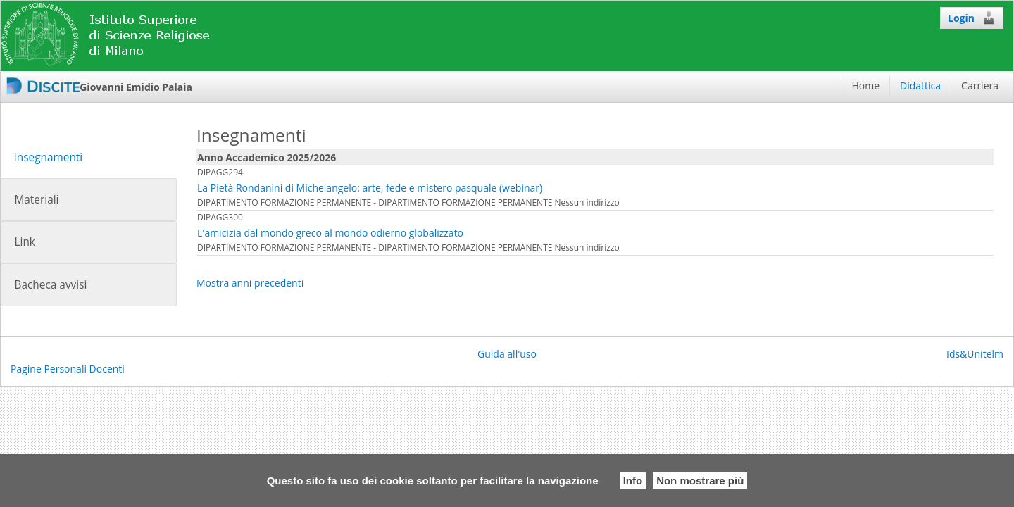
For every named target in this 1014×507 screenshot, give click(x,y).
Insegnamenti (47, 157)
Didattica (920, 85)
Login (972, 18)
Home (865, 85)
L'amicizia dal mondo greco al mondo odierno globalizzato (330, 232)
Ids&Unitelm (974, 354)
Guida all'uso (507, 354)
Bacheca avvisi (50, 284)
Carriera (980, 85)
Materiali (36, 199)
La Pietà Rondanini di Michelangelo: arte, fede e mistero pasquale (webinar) (369, 187)
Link (24, 241)
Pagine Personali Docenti (68, 368)
